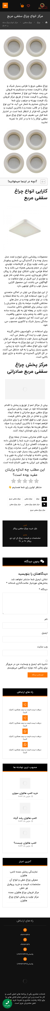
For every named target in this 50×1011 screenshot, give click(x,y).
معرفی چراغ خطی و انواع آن (23, 880)
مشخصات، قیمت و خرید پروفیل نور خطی (23, 886)
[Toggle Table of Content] (41, 181)
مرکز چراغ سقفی (15, 504)
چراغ (37, 499)
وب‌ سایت (42, 646)
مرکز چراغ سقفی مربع (37, 510)
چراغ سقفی (28, 499)
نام (46, 619)
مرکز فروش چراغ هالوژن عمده (23, 892)
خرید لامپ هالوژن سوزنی (25, 793)
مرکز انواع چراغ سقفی (32, 504)
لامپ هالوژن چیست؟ (25, 843)
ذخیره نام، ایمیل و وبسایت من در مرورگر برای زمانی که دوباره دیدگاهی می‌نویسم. (26, 666)
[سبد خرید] (22, 5)
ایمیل (44, 633)
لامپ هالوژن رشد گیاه (25, 818)
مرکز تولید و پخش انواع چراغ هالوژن (24, 898)
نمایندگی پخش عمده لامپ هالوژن (23, 873)
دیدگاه (43, 589)
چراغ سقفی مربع (15, 499)
